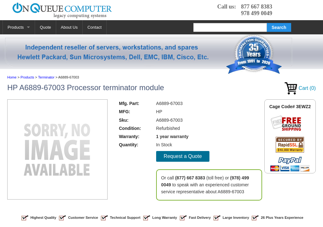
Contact (94, 27)
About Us (69, 27)
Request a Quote (183, 156)
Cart (300, 88)
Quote (45, 27)
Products (16, 27)
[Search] (230, 27)
